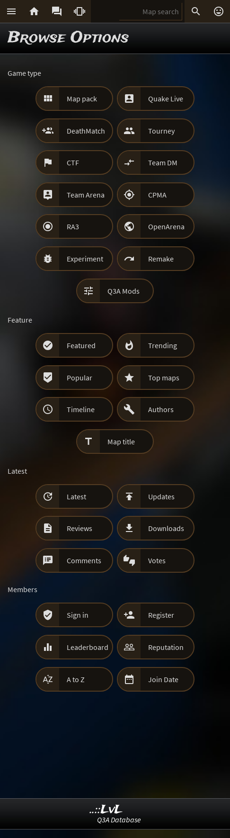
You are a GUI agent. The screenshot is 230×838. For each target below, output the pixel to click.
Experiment (85, 258)
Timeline (81, 409)
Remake (161, 258)
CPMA (157, 194)
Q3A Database (119, 819)
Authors (161, 409)
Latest (76, 496)
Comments (84, 560)
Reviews (79, 528)
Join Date (163, 679)
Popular (79, 377)
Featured (81, 345)
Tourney (161, 130)
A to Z (76, 679)
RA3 (73, 226)
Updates (161, 496)
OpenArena (166, 226)
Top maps (163, 377)
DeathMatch (86, 130)
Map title (121, 441)
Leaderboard (87, 647)
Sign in (77, 615)
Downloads (166, 528)
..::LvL (106, 810)
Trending (162, 345)
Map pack (82, 98)
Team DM (162, 162)
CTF (73, 162)
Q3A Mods (123, 291)
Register (161, 615)
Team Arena (86, 194)
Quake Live (165, 98)
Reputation (166, 647)
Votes (157, 560)
